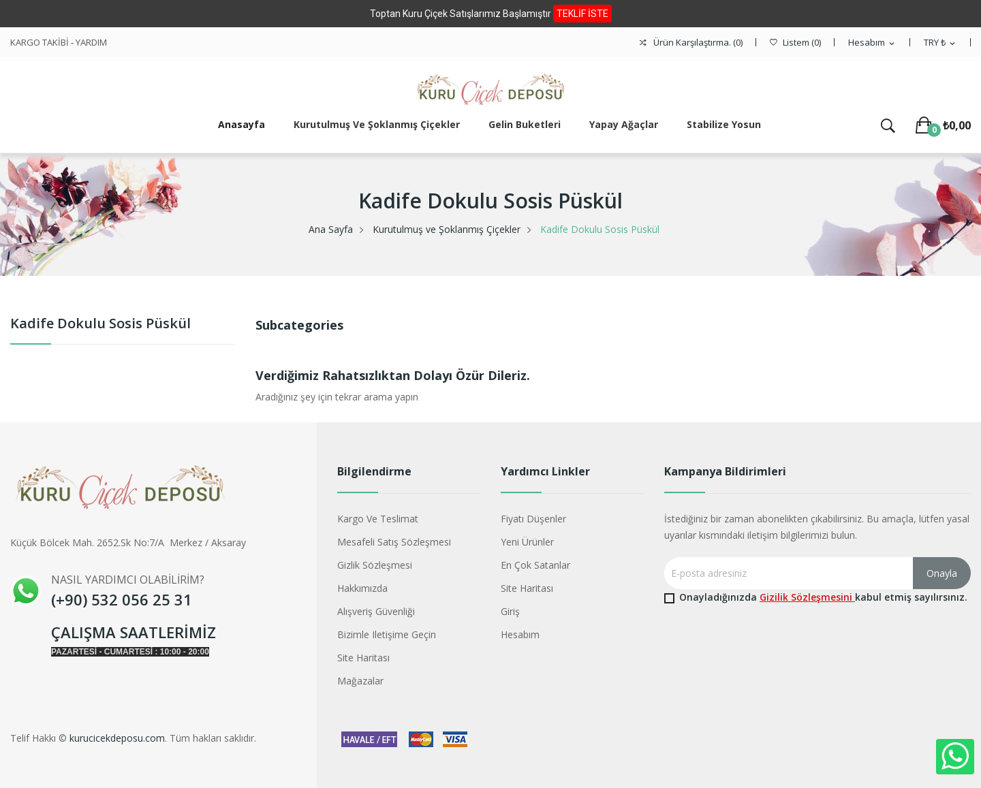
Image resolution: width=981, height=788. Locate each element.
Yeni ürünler (527, 541)
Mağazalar (360, 680)
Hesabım (520, 634)
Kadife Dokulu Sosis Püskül (100, 324)
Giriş (510, 611)
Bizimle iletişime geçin (386, 634)
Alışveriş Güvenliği (376, 611)
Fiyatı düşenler (533, 518)
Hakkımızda (362, 588)
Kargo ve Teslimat (377, 518)
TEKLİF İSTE (582, 13)
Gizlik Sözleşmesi (374, 564)
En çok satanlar (535, 564)
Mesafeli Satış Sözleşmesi (394, 541)
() (795, 42)
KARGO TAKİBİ (39, 42)
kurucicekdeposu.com (117, 737)
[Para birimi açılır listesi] (940, 42)
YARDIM (91, 42)
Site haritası (363, 657)
